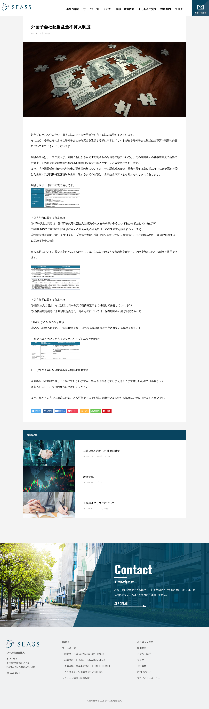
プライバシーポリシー (148, 678)
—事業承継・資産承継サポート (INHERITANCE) (86, 666)
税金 (106, 508)
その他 (99, 456)
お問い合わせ (144, 672)
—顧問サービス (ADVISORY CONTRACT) (83, 653)
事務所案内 (72, 9)
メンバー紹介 (144, 653)
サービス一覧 (91, 9)
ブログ (179, 9)
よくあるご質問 (147, 9)
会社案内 (141, 666)
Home (65, 641)
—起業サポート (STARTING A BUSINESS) (83, 660)
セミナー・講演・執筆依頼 (118, 9)
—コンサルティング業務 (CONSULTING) (82, 672)
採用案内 (165, 9)
